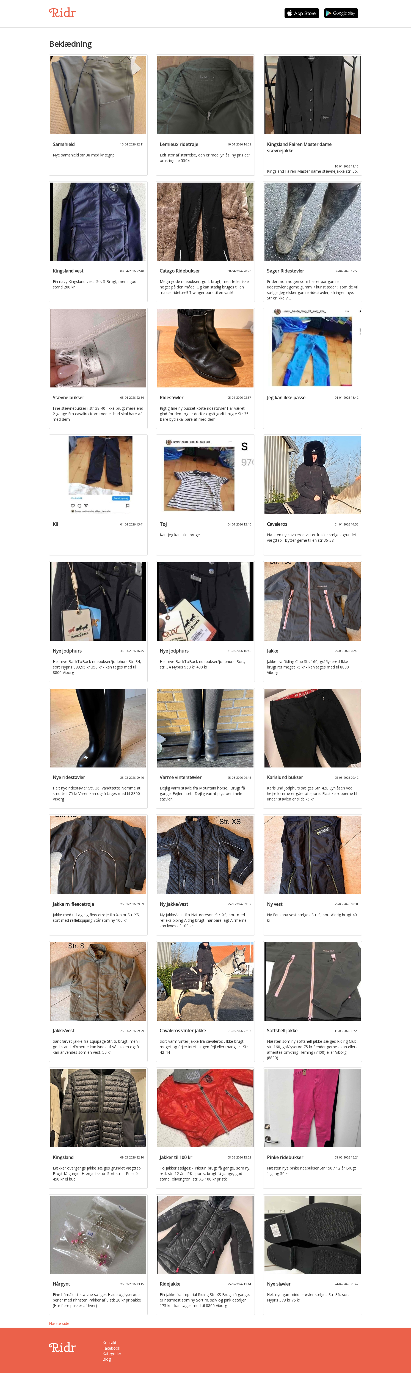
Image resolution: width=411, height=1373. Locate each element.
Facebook (111, 1348)
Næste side (59, 1323)
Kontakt (110, 1342)
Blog (107, 1359)
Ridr (62, 12)
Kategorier (112, 1353)
